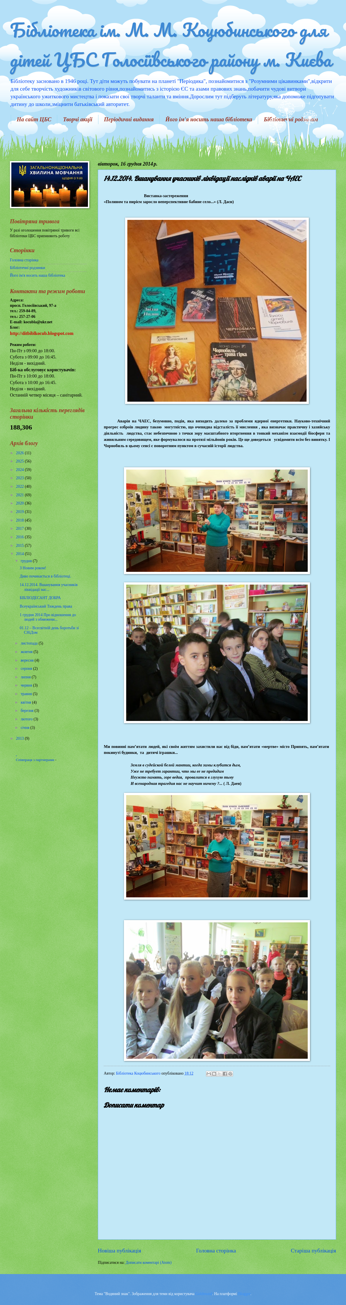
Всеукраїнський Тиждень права (46, 606)
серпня (27, 668)
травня (27, 694)
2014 (20, 554)
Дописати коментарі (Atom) (149, 1262)
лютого (27, 719)
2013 (20, 738)
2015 (20, 545)
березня (28, 710)
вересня (28, 660)
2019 (20, 512)
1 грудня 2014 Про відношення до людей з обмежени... (48, 617)
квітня (26, 702)
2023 (20, 478)
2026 (20, 453)
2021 (20, 495)
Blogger (244, 1294)
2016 (20, 537)
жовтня (27, 652)
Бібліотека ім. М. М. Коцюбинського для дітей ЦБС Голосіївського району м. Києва (170, 44)
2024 (20, 470)
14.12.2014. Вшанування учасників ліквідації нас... (48, 587)
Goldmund (203, 1294)
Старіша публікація (313, 1251)
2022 (20, 486)
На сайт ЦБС (34, 119)
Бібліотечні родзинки (27, 268)
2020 (20, 503)
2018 (20, 520)
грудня (27, 561)
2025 (20, 461)
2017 (20, 528)
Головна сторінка (216, 1251)
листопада (30, 643)
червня (27, 685)
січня (25, 728)
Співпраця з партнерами (35, 760)
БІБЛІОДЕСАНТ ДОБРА (40, 598)
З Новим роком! (33, 568)
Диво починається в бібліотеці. (45, 576)
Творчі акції (77, 119)
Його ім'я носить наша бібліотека (208, 119)
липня (26, 677)
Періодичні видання (129, 119)
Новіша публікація (119, 1251)
